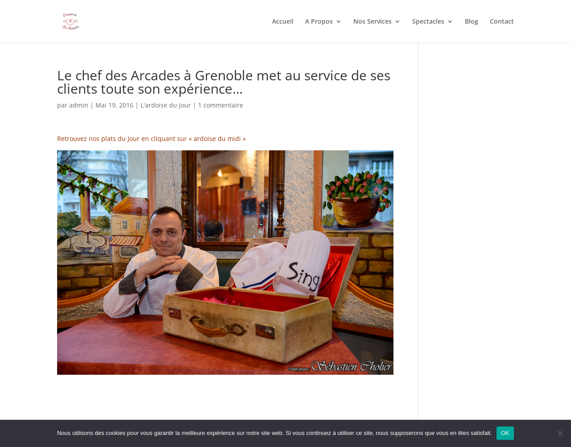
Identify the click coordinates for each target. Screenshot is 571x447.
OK (505, 433)
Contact (502, 21)
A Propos (319, 21)
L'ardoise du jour (166, 105)
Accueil (283, 21)
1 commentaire (220, 105)
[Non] (559, 433)
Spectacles (428, 21)
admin (78, 105)
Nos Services (372, 21)
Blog (471, 21)
